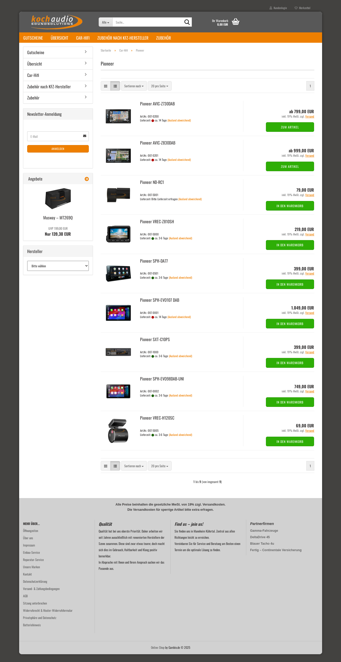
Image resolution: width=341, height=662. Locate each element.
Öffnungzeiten (30, 538)
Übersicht (59, 38)
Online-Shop (157, 655)
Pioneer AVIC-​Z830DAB (157, 150)
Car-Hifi (83, 38)
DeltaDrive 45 (260, 545)
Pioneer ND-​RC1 (152, 190)
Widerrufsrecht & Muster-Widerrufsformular (47, 618)
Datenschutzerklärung (35, 589)
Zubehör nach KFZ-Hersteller (122, 38)
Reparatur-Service (33, 567)
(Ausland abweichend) (179, 128)
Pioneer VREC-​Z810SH (157, 229)
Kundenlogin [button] (278, 8)
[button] (106, 93)
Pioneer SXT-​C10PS (155, 347)
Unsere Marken (31, 574)
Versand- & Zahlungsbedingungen (41, 596)
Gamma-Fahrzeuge (264, 538)
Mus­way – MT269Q (58, 225)
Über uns (28, 545)
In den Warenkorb (290, 213)
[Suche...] (105, 22)
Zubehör (163, 38)
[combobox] (134, 93)
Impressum (29, 553)
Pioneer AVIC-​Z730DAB (157, 111)
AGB (25, 603)
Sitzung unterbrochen (35, 611)
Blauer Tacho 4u (262, 551)
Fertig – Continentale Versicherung (276, 558)
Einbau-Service (31, 560)
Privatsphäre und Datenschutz (39, 625)
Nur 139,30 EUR (58, 239)
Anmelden (58, 156)
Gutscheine (33, 38)
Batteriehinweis (32, 632)
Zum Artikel (290, 135)
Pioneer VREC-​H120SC (157, 425)
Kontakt (27, 582)
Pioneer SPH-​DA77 (154, 268)
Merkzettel (302, 8)
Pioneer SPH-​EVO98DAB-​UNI (162, 386)
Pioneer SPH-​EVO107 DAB (159, 308)
